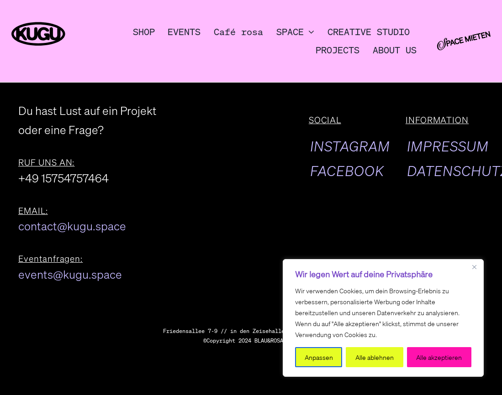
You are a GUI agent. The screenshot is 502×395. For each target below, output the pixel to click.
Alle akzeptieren (439, 357)
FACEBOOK (347, 170)
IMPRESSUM (448, 146)
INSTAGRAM (350, 146)
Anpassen (319, 357)
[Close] (474, 266)
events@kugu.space (70, 274)
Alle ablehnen (374, 357)
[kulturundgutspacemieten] (463, 38)
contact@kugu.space (72, 225)
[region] (383, 318)
